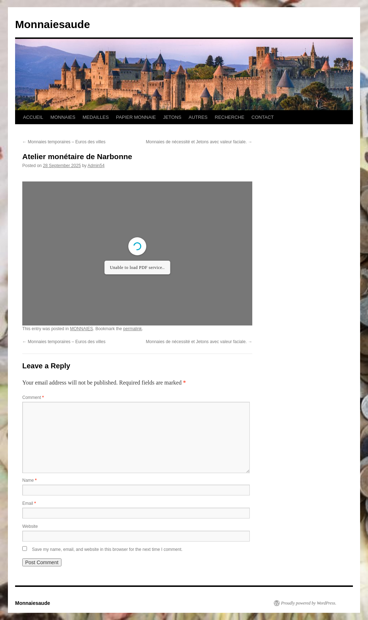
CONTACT (263, 117)
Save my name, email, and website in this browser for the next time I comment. (107, 549)
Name (29, 480)
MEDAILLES (96, 117)
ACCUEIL (33, 117)
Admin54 (96, 165)
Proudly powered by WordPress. (308, 603)
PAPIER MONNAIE (136, 117)
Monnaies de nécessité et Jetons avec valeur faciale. (199, 141)
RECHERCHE (229, 117)
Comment (33, 397)
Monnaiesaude (52, 24)
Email (29, 503)
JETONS (172, 117)
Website (30, 526)
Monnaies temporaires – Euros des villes (63, 141)
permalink (132, 328)
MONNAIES (62, 117)
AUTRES (198, 117)
